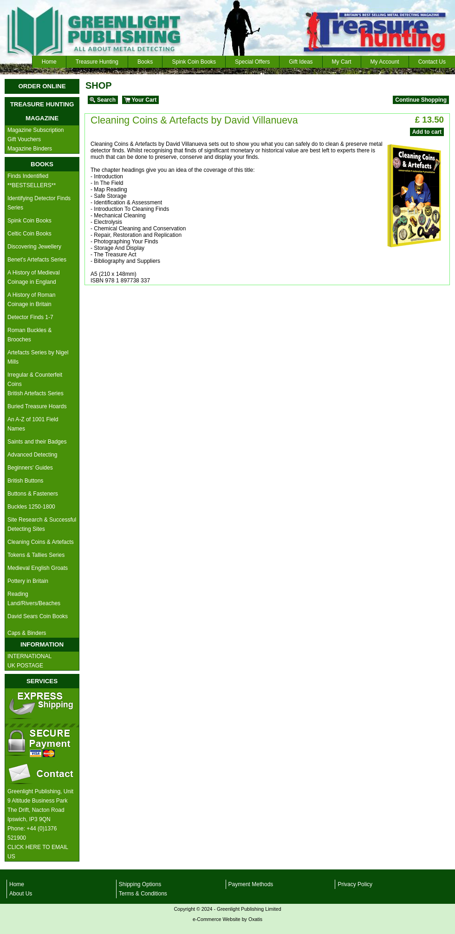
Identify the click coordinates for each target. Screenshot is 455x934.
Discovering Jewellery (34, 246)
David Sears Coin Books (37, 616)
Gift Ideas (300, 62)
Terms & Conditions (143, 893)
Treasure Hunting (97, 62)
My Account (384, 62)
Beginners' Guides (30, 467)
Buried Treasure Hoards (36, 406)
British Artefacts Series (35, 393)
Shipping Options (140, 884)
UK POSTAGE (25, 665)
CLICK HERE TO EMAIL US (37, 852)
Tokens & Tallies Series (36, 555)
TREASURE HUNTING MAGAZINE (42, 111)
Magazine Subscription (35, 130)
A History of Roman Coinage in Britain (31, 299)
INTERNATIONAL (29, 656)
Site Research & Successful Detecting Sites (41, 524)
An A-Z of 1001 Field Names (32, 424)
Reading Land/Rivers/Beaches (33, 599)
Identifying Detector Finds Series (39, 203)
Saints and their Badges (36, 441)
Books (145, 62)
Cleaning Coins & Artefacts (40, 542)
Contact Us (432, 62)
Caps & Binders (26, 633)
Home (49, 62)
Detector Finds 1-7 (30, 317)
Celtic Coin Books (29, 233)
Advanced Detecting (32, 454)
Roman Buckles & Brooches (29, 335)
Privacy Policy (355, 884)
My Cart (341, 62)
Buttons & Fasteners (32, 493)
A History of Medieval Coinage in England (33, 277)
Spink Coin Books (194, 62)
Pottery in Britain (27, 581)
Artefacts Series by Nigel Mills (37, 357)
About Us (20, 893)
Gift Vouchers (24, 139)
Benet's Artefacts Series (36, 259)
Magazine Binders (29, 148)
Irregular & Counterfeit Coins (34, 379)
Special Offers (252, 62)
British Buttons (25, 480)
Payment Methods (250, 884)
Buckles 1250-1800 (31, 506)
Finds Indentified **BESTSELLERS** (31, 181)
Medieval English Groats (37, 568)
